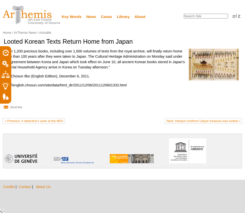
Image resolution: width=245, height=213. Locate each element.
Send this (16, 107)
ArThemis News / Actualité (32, 32)
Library (123, 16)
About (140, 16)
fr (239, 15)
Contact (25, 187)
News (91, 16)
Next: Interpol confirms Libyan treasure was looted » (203, 121)
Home (7, 32)
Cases (106, 16)
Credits (9, 187)
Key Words (72, 16)
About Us (43, 187)
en (234, 15)
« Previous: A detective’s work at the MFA (33, 121)
